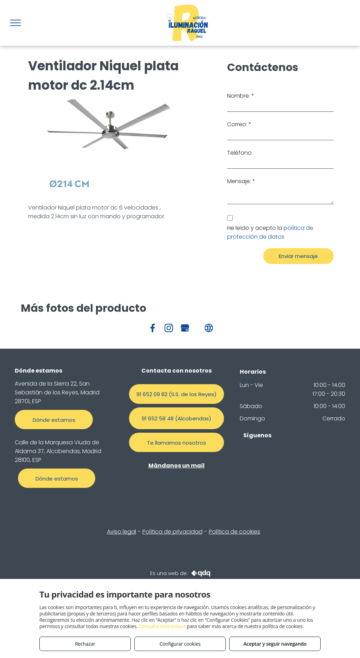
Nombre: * (240, 96)
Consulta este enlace (162, 626)
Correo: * (239, 124)
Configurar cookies (180, 643)
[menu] (15, 23)
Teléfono (239, 153)
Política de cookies (234, 532)
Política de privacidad (172, 532)
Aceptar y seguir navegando (274, 643)
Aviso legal (121, 532)
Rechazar (85, 643)
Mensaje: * (241, 181)
